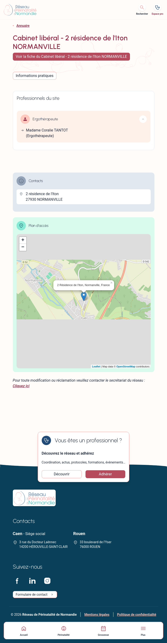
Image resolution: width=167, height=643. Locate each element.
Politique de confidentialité (136, 614)
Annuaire (23, 26)
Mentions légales (96, 614)
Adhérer (105, 474)
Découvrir (62, 474)
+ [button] (22, 240)
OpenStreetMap (125, 366)
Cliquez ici (21, 386)
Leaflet (96, 366)
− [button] (22, 247)
